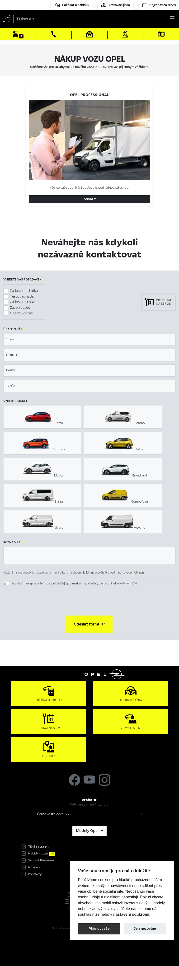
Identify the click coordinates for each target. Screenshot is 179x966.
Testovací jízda (21, 296)
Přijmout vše (99, 928)
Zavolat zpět (20, 307)
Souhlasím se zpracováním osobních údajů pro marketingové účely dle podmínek (74, 583)
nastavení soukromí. (132, 914)
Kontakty (35, 874)
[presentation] (89, 601)
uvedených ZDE (134, 572)
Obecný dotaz (21, 313)
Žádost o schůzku (24, 301)
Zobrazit (89, 199)
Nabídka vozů (41, 853)
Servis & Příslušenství (43, 860)
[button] (89, 624)
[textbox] (89, 340)
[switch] (6, 583)
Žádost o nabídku (24, 290)
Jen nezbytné (145, 928)
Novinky (34, 867)
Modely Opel (87, 830)
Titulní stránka (38, 847)
